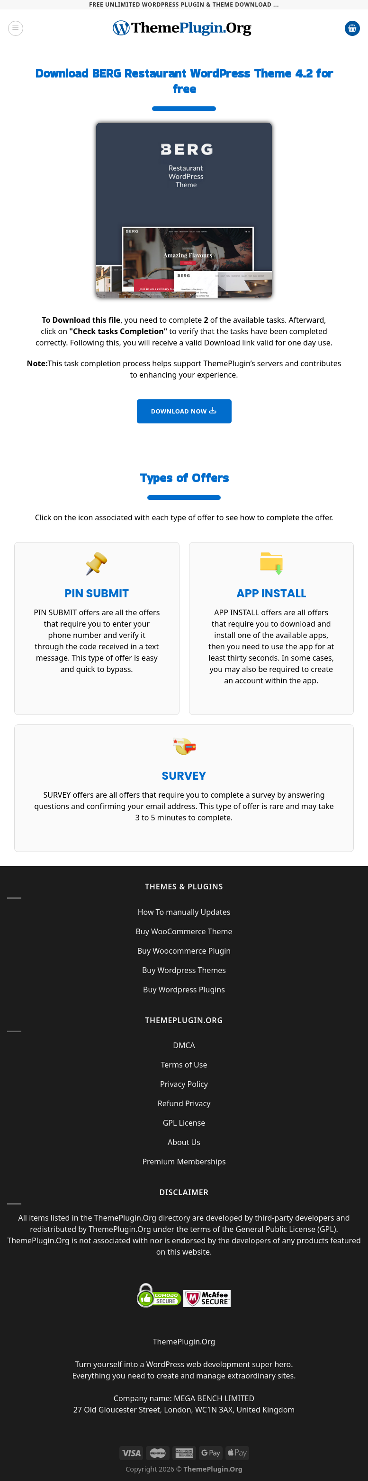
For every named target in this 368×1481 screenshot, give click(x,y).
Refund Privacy (184, 1103)
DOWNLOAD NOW (184, 410)
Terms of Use (184, 1064)
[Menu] (15, 28)
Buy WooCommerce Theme (183, 931)
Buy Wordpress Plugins (184, 989)
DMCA (184, 1045)
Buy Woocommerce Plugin (184, 951)
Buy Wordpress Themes (184, 970)
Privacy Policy (184, 1084)
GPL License (184, 1123)
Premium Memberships (183, 1161)
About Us (184, 1142)
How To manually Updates (184, 912)
